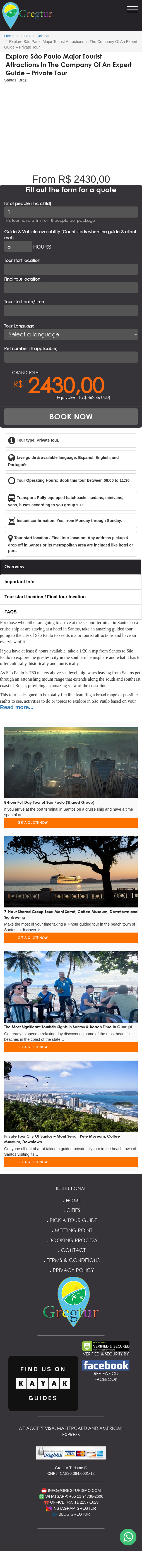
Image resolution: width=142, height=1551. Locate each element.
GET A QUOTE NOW (33, 822)
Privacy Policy (71, 1270)
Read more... (16, 707)
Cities (25, 36)
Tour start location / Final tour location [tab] (45, 596)
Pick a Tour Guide (71, 1220)
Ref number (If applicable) (31, 348)
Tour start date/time (24, 301)
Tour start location (22, 260)
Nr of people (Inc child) (27, 203)
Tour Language (19, 326)
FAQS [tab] (10, 612)
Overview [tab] (14, 566)
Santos (43, 36)
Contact (71, 1250)
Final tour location (22, 279)
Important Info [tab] (19, 581)
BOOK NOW (71, 416)
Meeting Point (71, 1230)
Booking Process (71, 1240)
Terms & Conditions (71, 1260)
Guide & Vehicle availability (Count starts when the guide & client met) (70, 234)
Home (9, 36)
